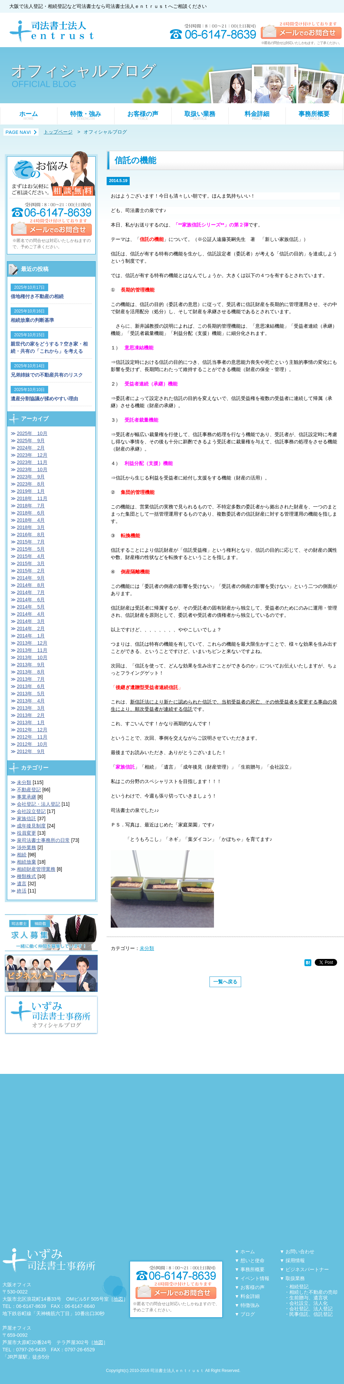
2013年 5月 (31, 693)
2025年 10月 (32, 433)
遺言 (21, 883)
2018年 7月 (31, 505)
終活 (21, 891)
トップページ (58, 132)
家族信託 (26, 818)
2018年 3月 (31, 527)
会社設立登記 (31, 811)
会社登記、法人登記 (311, 1308)
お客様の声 (143, 115)
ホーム (28, 115)
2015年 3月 (31, 563)
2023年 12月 (32, 455)
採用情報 (295, 1260)
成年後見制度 (31, 825)
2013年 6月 (31, 686)
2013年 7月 (31, 679)
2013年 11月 (32, 650)
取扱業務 (295, 1278)
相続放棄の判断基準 (32, 320)
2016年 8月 (31, 534)
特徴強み (250, 1305)
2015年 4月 (31, 556)
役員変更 (26, 833)
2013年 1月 (31, 722)
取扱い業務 (200, 115)
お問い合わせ (300, 1251)
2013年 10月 (32, 657)
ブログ (247, 1314)
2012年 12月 (32, 729)
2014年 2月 (31, 628)
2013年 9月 (31, 664)
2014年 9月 (31, 578)
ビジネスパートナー (307, 1269)
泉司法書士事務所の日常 (43, 840)
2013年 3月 (31, 708)
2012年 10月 (32, 744)
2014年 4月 (31, 614)
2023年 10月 (32, 469)
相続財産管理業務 (36, 869)
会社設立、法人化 (308, 1303)
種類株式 (26, 876)
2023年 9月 (31, 476)
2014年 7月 (31, 592)
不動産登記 (29, 789)
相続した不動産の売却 (313, 1292)
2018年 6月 (31, 513)
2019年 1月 (31, 491)
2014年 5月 (31, 607)
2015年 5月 (31, 549)
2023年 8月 (31, 484)
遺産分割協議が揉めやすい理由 (44, 398)
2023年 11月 (32, 462)
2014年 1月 (31, 635)
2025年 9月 (31, 440)
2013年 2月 (31, 715)
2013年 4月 (31, 701)
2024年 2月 (31, 448)
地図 (118, 1299)
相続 (21, 854)
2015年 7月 (31, 542)
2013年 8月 (31, 672)
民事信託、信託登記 (311, 1314)
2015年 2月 (31, 570)
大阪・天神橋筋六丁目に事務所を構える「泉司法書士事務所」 (48, 1260)
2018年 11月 (32, 498)
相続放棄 (26, 862)
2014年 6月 (31, 599)
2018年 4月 (31, 520)
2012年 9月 (31, 751)
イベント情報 (254, 1278)
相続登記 (299, 1286)
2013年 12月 (32, 643)
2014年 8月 (31, 585)
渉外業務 (26, 847)
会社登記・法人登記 (38, 804)
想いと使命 (252, 1260)
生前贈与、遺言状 (308, 1297)
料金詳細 (257, 115)
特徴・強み (85, 115)
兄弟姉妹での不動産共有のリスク (47, 375)
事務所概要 (314, 115)
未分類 (147, 948)
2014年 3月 (31, 621)
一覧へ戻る (225, 981)
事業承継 (26, 797)
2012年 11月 (32, 737)
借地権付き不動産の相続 (37, 296)
